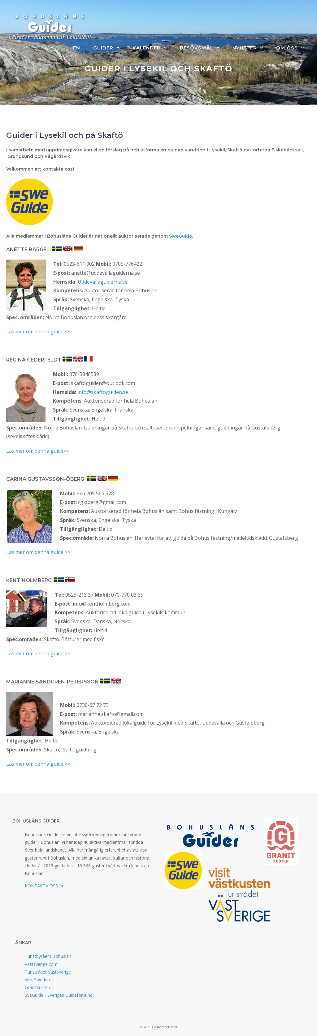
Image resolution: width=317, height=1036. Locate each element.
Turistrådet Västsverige (48, 972)
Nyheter (251, 48)
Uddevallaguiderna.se (103, 281)
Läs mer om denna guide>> (37, 331)
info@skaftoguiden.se (102, 392)
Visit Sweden (37, 980)
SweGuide (180, 236)
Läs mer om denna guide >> (38, 552)
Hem (75, 48)
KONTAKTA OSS (44, 886)
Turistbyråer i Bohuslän (48, 956)
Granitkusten (37, 987)
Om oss (293, 48)
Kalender (153, 48)
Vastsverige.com (41, 964)
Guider (109, 48)
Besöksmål (203, 48)
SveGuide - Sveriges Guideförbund (59, 995)
